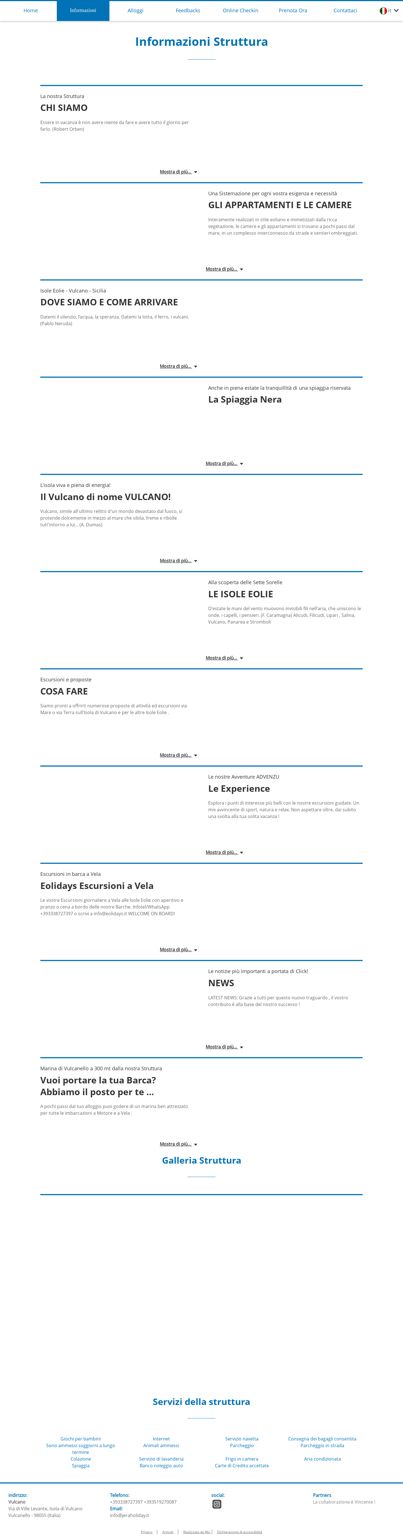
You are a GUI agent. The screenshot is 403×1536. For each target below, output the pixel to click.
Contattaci (345, 10)
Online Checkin (240, 10)
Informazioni (83, 10)
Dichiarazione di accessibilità (239, 1532)
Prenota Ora (293, 10)
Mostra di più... (176, 172)
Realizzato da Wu (197, 1532)
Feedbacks (188, 10)
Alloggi (136, 10)
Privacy (147, 1532)
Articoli (168, 1532)
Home (31, 10)
